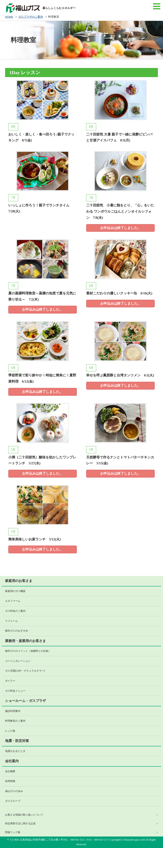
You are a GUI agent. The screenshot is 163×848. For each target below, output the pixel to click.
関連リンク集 (12, 832)
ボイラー (10, 680)
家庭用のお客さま (18, 581)
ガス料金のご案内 (15, 610)
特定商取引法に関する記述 (20, 823)
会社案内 (12, 761)
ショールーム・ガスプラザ (25, 701)
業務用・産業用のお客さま (25, 641)
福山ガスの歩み (14, 791)
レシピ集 (10, 730)
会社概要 (10, 771)
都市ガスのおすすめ (16, 630)
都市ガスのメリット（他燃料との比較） (28, 650)
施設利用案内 (12, 711)
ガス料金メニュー (15, 690)
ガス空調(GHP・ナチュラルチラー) (25, 670)
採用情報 (10, 781)
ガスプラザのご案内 (30, 16)
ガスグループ (12, 800)
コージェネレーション (18, 660)
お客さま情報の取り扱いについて (24, 814)
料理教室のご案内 (15, 720)
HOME (9, 16)
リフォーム (11, 620)
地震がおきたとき (15, 751)
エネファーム (12, 600)
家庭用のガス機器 (15, 591)
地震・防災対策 (17, 741)
